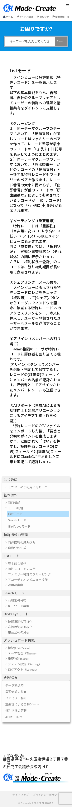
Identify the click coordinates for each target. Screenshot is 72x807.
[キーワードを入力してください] (30, 41)
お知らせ (43, 16)
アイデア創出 (25, 16)
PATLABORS (45, 803)
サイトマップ (20, 794)
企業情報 (59, 16)
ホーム (8, 16)
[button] (36, 479)
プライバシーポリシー (46, 794)
